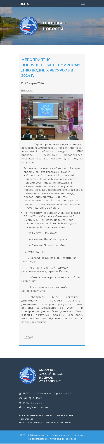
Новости (28, 90)
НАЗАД (28, 337)
